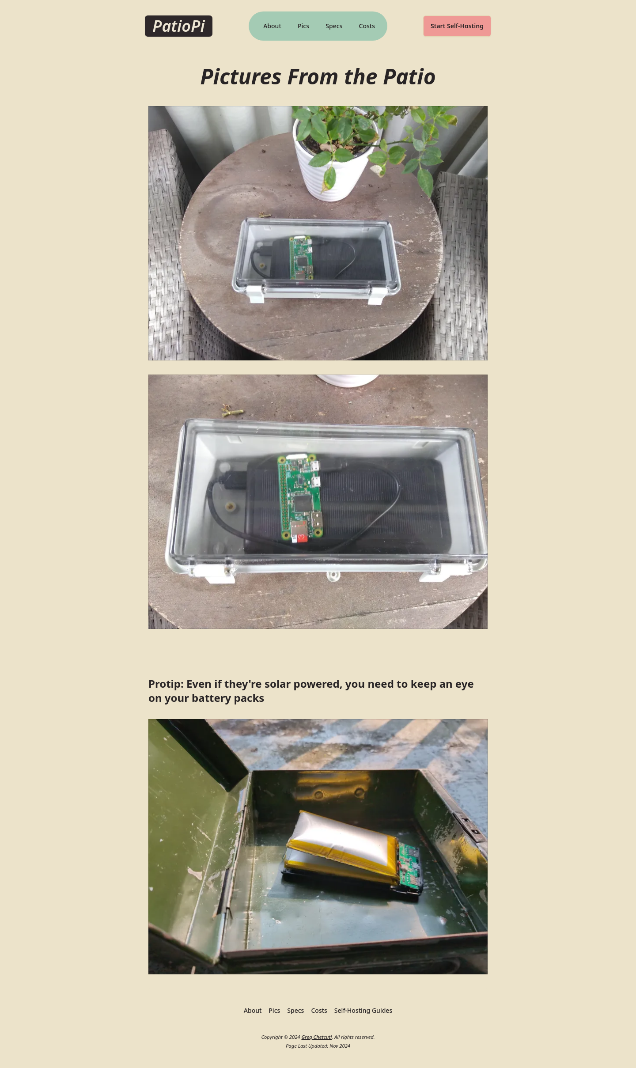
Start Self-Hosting (457, 26)
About (272, 26)
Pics (303, 26)
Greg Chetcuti (316, 1037)
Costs (367, 26)
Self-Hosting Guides (363, 1010)
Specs (334, 26)
